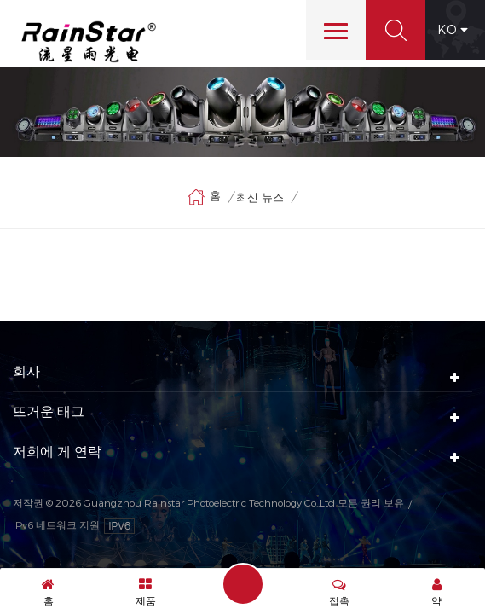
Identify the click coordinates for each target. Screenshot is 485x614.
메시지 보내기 (243, 584)
